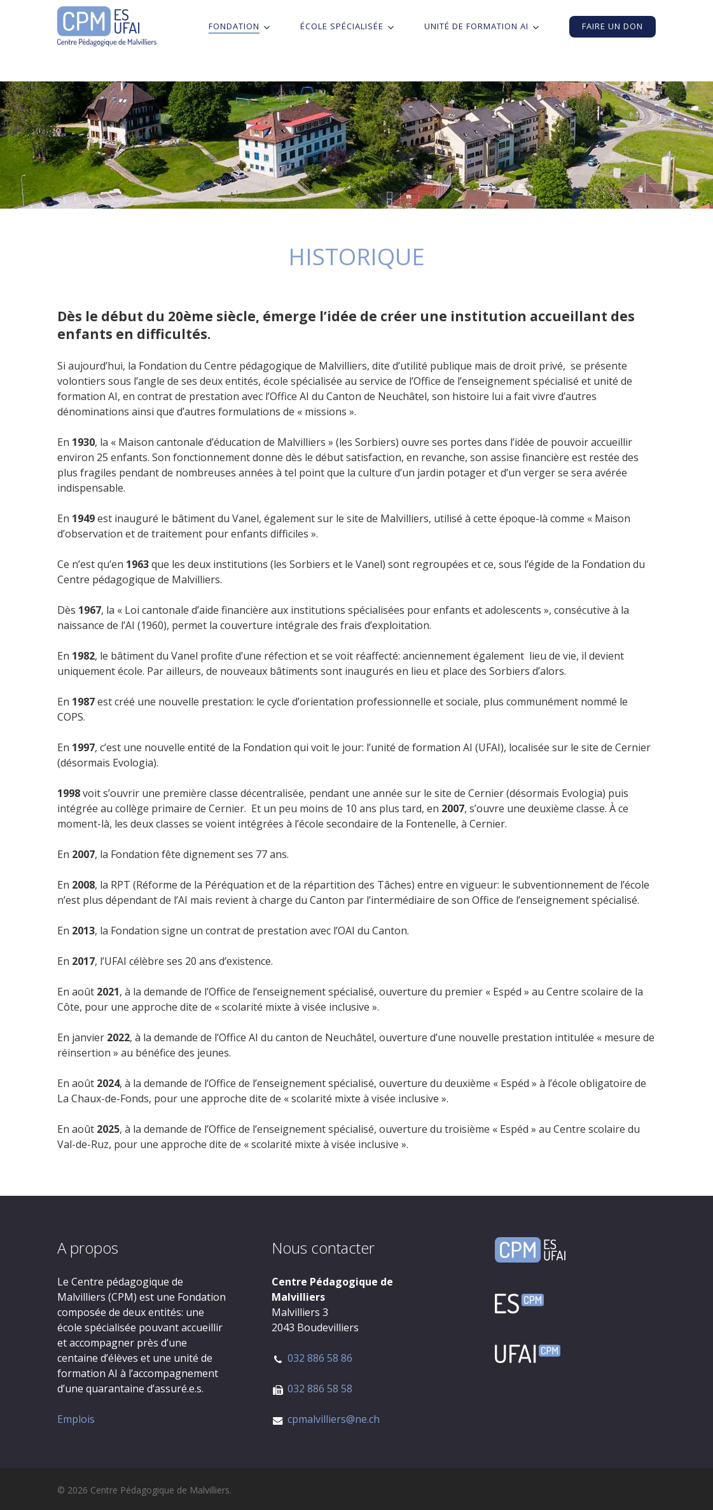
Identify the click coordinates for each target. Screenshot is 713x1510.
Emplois (76, 1419)
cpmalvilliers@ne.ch (333, 1419)
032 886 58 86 (319, 1358)
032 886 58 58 (319, 1389)
